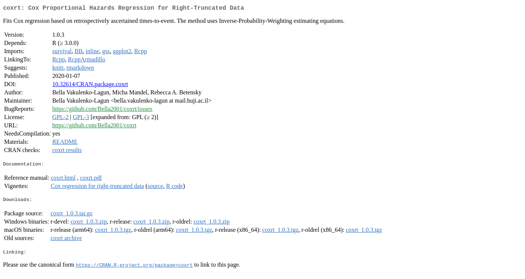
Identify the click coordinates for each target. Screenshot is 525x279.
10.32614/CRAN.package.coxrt (90, 85)
